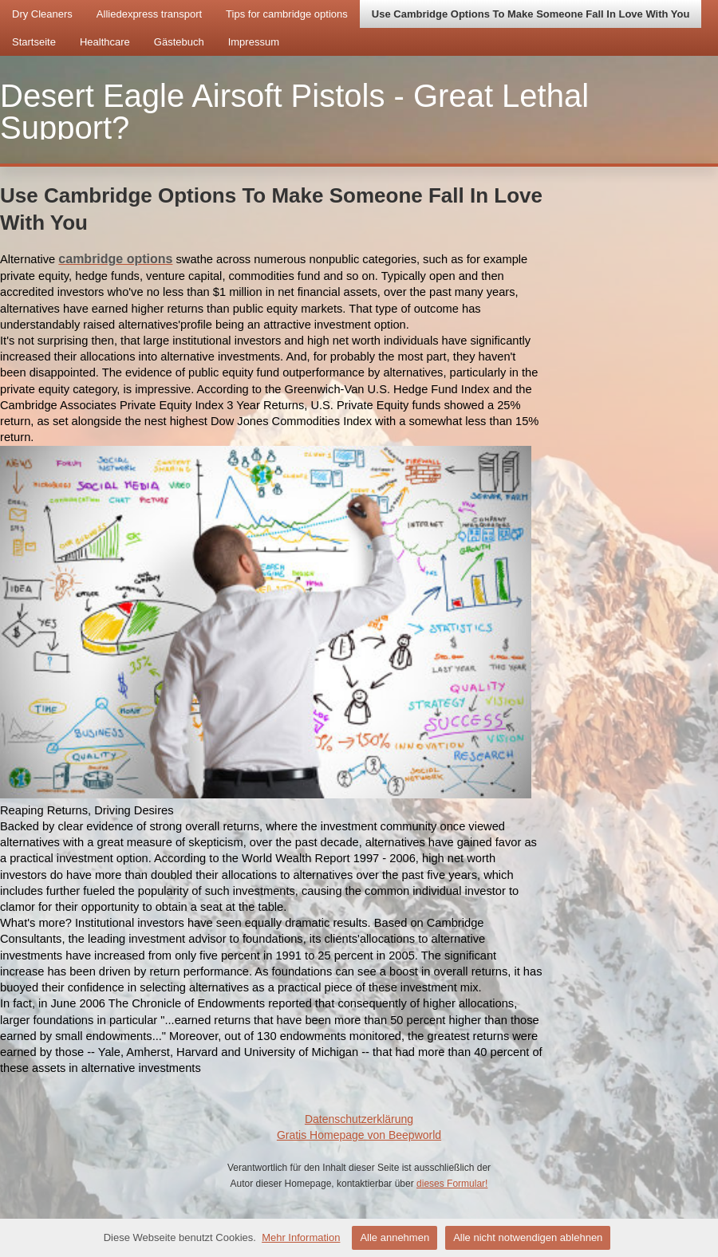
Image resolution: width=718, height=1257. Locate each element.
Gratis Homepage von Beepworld (359, 1135)
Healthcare (105, 42)
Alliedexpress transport (149, 14)
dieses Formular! (451, 1183)
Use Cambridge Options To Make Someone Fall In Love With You (531, 14)
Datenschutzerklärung (359, 1119)
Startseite (34, 42)
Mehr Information (301, 1237)
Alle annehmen (394, 1237)
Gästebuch (179, 42)
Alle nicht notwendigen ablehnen (527, 1237)
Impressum (253, 42)
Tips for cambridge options (287, 14)
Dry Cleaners (42, 14)
